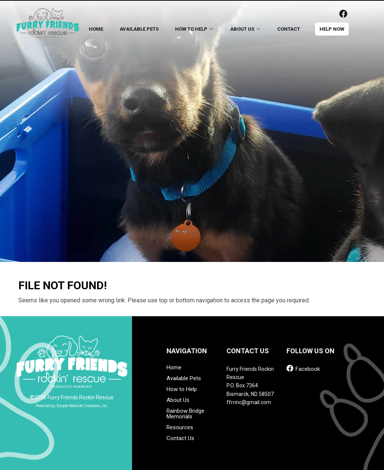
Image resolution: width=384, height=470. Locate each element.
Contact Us (180, 438)
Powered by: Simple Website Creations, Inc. (72, 406)
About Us (177, 400)
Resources (179, 427)
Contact (288, 29)
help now (332, 29)
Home (96, 29)
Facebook (303, 368)
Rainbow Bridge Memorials (185, 413)
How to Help (181, 389)
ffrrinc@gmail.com (248, 402)
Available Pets (139, 29)
